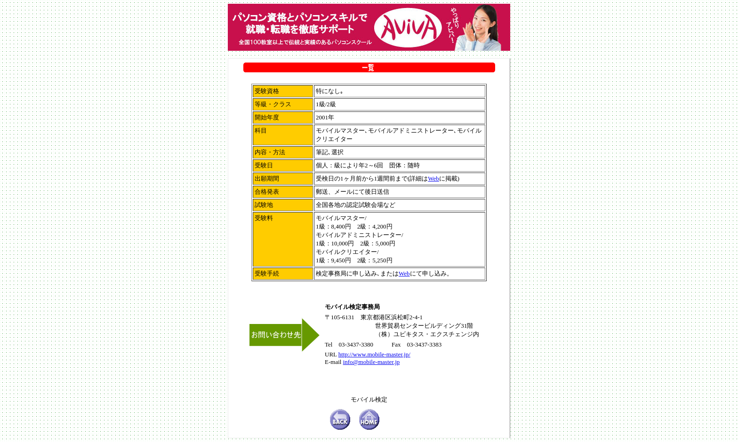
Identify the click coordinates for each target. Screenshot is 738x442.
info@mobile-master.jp (371, 361)
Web (433, 178)
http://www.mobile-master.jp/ (374, 354)
